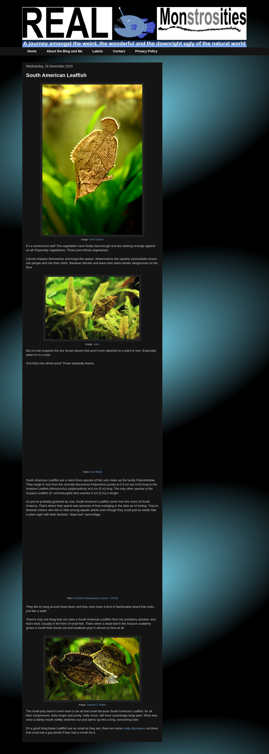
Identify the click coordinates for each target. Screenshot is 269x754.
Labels (97, 51)
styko (96, 344)
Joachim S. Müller (96, 705)
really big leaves (134, 728)
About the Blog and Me (64, 51)
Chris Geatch (96, 239)
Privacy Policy (146, 51)
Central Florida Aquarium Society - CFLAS (96, 598)
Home (32, 51)
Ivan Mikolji (96, 472)
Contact (119, 51)
